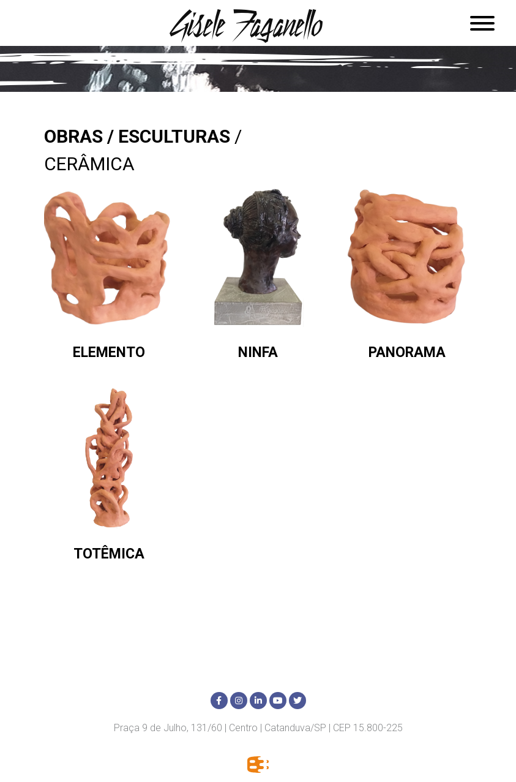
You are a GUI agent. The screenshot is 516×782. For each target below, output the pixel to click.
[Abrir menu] (482, 23)
